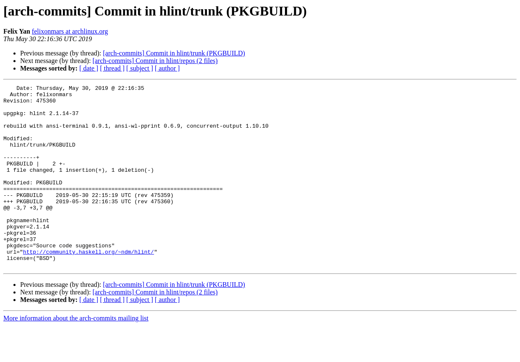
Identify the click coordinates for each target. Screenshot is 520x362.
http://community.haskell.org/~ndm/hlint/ (88, 285)
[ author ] (167, 68)
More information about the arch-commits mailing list (76, 354)
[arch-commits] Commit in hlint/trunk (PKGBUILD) (174, 53)
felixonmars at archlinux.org (70, 31)
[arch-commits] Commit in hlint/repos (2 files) (154, 60)
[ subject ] (139, 68)
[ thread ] (112, 68)
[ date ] (88, 68)
